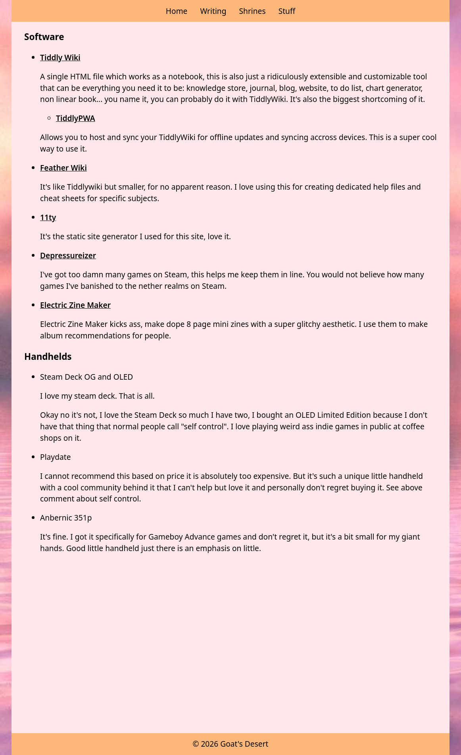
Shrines (252, 11)
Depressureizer (68, 255)
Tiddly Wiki (60, 57)
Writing (213, 11)
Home (177, 11)
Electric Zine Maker (75, 305)
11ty (48, 217)
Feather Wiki (63, 167)
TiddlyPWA (75, 118)
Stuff (287, 11)
